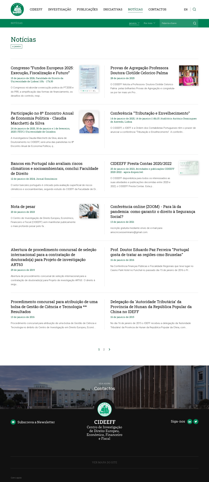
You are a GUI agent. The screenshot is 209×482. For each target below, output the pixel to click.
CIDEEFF (36, 9)
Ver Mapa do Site (104, 462)
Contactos (157, 9)
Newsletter (33, 422)
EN (186, 9)
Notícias (135, 9)
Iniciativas (112, 9)
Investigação (59, 9)
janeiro (16, 46)
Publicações (87, 9)
